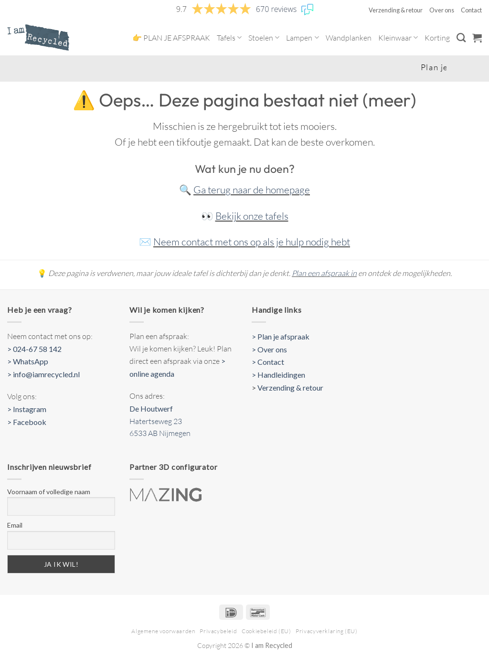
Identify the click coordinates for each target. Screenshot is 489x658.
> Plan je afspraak (280, 336)
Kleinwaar (398, 37)
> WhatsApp (27, 361)
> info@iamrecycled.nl (43, 374)
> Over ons (269, 349)
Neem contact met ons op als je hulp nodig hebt (251, 241)
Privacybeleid (218, 631)
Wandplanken (349, 37)
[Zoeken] (461, 37)
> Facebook (26, 421)
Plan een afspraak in (324, 273)
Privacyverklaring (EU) (326, 631)
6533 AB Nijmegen (160, 433)
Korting (437, 37)
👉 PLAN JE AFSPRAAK (171, 37)
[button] (477, 37)
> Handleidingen (278, 374)
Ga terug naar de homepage (251, 189)
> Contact (268, 361)
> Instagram (26, 409)
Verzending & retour (396, 10)
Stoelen (263, 37)
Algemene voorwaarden (163, 631)
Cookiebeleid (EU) (266, 631)
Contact (471, 10)
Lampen (302, 37)
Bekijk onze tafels (251, 216)
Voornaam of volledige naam (48, 492)
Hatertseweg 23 (155, 421)
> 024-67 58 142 (34, 348)
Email (14, 525)
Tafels (229, 37)
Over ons (441, 10)
